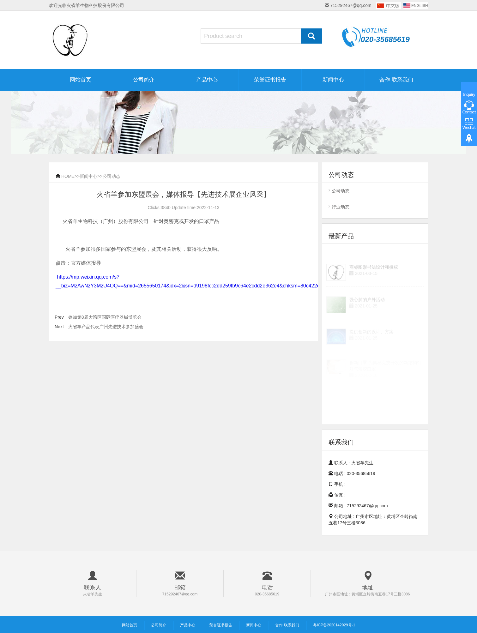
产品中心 (207, 80)
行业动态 (340, 206)
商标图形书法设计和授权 (373, 273)
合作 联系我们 (396, 80)
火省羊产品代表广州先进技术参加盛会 (105, 326)
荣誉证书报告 (270, 80)
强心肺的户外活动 (367, 304)
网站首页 (80, 80)
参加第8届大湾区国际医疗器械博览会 (105, 317)
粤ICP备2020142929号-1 (334, 625)
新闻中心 (333, 80)
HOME (68, 176)
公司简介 (143, 80)
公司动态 (111, 176)
